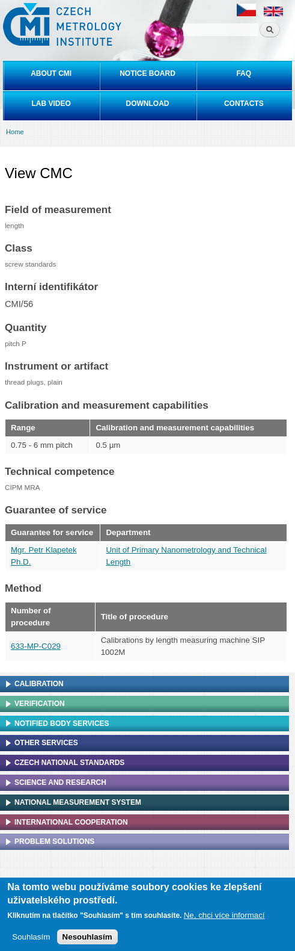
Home (15, 131)
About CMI (51, 73)
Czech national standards (69, 762)
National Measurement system (77, 802)
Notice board (147, 73)
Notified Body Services (61, 723)
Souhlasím (31, 939)
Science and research (60, 782)
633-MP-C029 (36, 646)
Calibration (39, 684)
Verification (39, 703)
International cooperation (71, 822)
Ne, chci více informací (224, 918)
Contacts (244, 103)
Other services (46, 743)
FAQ (243, 73)
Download (147, 103)
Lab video (50, 103)
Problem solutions (54, 841)
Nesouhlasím (87, 939)
